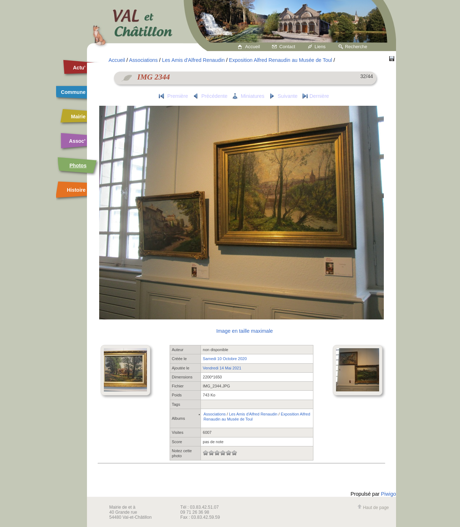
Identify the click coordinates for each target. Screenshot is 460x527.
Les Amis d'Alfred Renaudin (193, 60)
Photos (77, 165)
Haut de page (373, 507)
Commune (73, 92)
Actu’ (79, 68)
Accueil (252, 46)
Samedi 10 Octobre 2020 (225, 358)
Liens (320, 46)
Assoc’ (77, 141)
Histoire (76, 190)
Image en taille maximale (244, 331)
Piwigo (388, 494)
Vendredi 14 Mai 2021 (222, 368)
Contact (287, 46)
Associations (143, 60)
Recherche (356, 46)
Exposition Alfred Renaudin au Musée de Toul (280, 60)
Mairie (78, 116)
